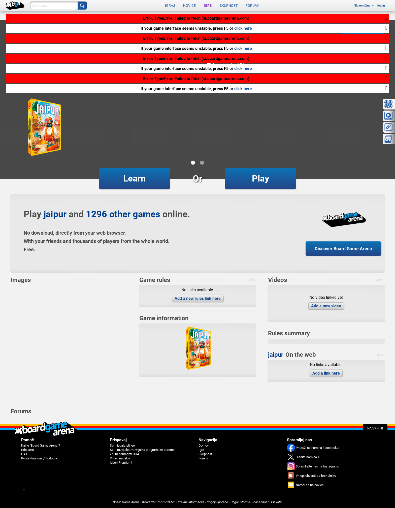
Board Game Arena (126, 502)
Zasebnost (261, 502)
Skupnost (229, 6)
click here (243, 28)
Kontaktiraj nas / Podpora (39, 458)
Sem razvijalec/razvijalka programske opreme (142, 450)
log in (381, 5)
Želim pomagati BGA (124, 454)
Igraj (170, 6)
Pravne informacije (191, 502)
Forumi (252, 6)
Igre (208, 6)
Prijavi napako (120, 458)
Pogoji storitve (241, 502)
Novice (189, 6)
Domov (204, 445)
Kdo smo (27, 450)
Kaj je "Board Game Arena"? (40, 445)
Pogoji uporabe (217, 502)
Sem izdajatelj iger (123, 445)
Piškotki (276, 502)
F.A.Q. (25, 454)
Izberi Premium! (121, 462)
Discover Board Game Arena (343, 248)
